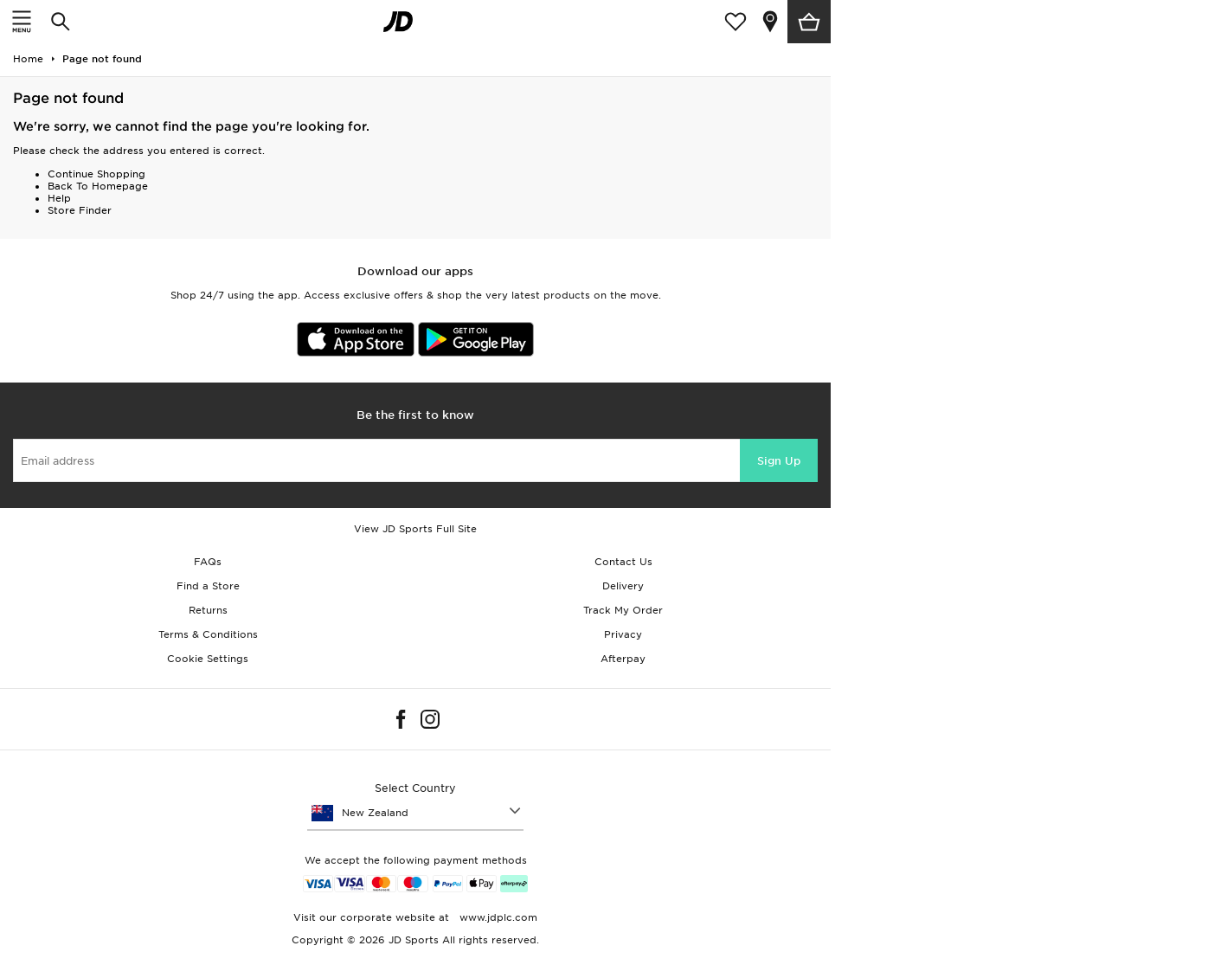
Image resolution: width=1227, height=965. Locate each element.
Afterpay (623, 659)
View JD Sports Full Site (415, 529)
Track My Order (623, 610)
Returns (208, 610)
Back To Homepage (98, 186)
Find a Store (208, 586)
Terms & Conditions (208, 634)
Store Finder (80, 210)
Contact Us (623, 562)
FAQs (208, 562)
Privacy (623, 634)
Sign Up (778, 460)
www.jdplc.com (496, 917)
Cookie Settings (207, 659)
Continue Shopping (96, 174)
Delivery (623, 586)
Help (59, 198)
